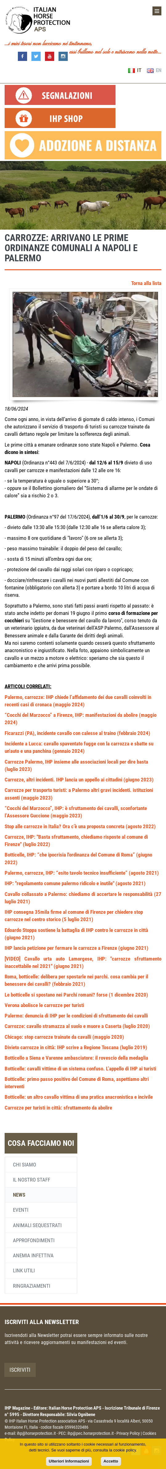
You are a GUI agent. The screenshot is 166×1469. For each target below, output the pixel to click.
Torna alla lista (146, 283)
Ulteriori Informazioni (69, 1461)
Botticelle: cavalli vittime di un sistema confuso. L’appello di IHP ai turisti (80, 1069)
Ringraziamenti (31, 1286)
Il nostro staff (31, 1180)
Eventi (20, 1210)
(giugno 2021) (133, 948)
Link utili (24, 1270)
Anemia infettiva (33, 1255)
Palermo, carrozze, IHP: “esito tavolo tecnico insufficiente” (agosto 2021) (82, 873)
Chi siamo (24, 1165)
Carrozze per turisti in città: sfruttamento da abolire (58, 1108)
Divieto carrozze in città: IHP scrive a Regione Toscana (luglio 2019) (76, 1047)
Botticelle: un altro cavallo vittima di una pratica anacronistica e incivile (79, 1097)
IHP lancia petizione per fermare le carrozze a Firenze (61, 948)
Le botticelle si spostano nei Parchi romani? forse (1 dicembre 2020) (76, 995)
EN (154, 70)
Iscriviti (20, 1370)
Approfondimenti (34, 1240)
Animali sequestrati (37, 1225)
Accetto (110, 1461)
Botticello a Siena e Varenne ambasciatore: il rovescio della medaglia (76, 1058)
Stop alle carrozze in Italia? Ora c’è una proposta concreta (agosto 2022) (80, 826)
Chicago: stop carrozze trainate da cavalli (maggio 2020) (64, 1037)
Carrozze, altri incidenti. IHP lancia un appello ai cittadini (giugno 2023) (79, 780)
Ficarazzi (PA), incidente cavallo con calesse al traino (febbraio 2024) (77, 733)
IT (134, 70)
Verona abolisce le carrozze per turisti (44, 1005)
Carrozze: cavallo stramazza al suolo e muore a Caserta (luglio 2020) (77, 1026)
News (19, 1195)
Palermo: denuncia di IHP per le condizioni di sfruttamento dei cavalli (76, 1016)
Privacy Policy (128, 1433)
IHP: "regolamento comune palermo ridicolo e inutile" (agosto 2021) (75, 883)
